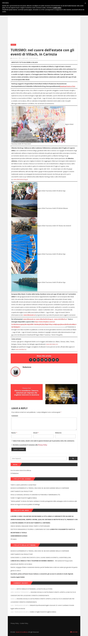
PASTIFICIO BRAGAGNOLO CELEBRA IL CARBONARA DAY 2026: (43, 530)
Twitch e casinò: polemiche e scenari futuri (23, 485)
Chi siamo (14, 539)
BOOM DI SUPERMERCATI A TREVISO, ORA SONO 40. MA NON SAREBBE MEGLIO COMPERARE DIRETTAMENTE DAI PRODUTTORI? (40, 489)
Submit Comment (18, 449)
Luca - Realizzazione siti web (19, 605)
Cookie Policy (24, 623)
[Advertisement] (44, 28)
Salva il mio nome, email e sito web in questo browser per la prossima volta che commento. (44, 441)
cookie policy (57, 7)
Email (36, 433)
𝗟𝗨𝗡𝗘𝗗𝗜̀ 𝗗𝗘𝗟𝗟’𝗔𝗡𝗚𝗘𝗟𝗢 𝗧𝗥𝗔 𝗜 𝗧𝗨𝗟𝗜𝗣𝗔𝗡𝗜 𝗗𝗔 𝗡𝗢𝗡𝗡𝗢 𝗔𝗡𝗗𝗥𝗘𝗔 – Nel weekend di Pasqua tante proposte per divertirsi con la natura (42, 562)
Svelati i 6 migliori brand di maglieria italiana (24, 498)
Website (58, 433)
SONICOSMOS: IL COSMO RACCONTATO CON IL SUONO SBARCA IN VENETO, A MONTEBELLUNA (41, 557)
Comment (14, 416)
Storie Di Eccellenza (22, 632)
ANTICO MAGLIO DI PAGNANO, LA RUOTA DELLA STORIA (34, 589)
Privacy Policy (42, 445)
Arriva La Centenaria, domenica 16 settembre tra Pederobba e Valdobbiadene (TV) (35, 494)
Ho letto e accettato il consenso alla (25, 445)
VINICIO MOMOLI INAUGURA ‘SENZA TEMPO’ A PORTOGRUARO (30, 526)
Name (14, 433)
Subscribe (73, 632)
